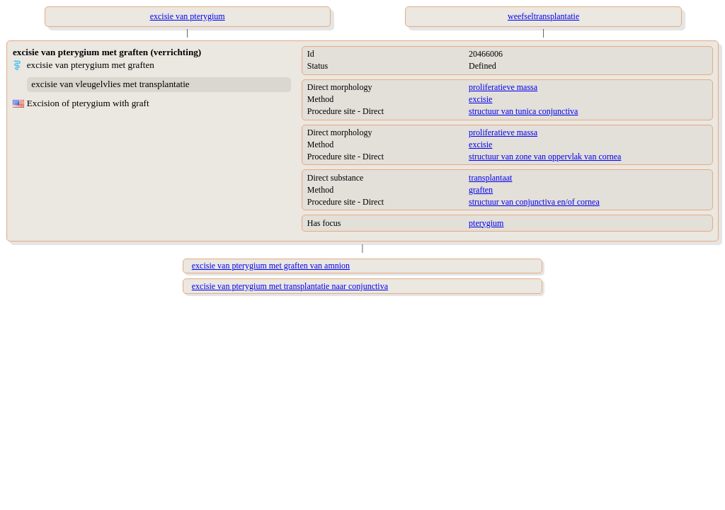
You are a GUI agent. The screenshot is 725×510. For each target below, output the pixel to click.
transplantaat (490, 178)
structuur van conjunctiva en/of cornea (534, 202)
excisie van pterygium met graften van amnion (271, 266)
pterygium (486, 223)
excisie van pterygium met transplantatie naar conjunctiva (290, 286)
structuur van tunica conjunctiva (523, 111)
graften (481, 190)
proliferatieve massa (503, 87)
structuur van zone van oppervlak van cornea (545, 157)
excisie (480, 99)
